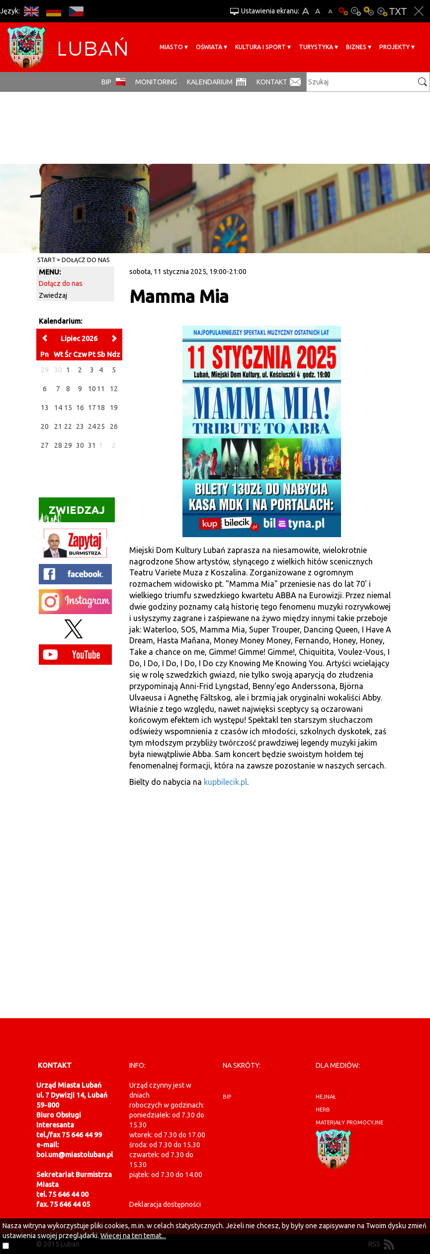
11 (101, 389)
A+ (305, 11)
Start (46, 260)
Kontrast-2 (381, 11)
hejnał (326, 1097)
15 (68, 408)
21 (58, 426)
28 (58, 445)
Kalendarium (210, 82)
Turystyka (316, 47)
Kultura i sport (260, 47)
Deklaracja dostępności (165, 1204)
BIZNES (356, 47)
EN (31, 11)
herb (323, 1110)
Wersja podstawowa (343, 11)
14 (58, 408)
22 (68, 426)
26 (114, 426)
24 (92, 426)
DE (53, 11)
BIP (106, 82)
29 (68, 445)
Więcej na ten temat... (133, 1236)
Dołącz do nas (85, 260)
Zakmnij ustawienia (419, 11)
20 (45, 426)
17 (92, 408)
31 (92, 445)
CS (76, 11)
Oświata (209, 47)
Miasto (171, 47)
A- (330, 11)
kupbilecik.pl (225, 781)
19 (114, 408)
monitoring (156, 82)
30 (80, 445)
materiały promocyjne (349, 1122)
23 (80, 426)
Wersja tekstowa (398, 11)
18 (101, 408)
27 (45, 445)
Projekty (394, 47)
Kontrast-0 (355, 11)
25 (101, 426)
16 (80, 408)
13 (45, 408)
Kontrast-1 (368, 11)
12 (114, 389)
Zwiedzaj (53, 295)
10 (92, 389)
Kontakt (272, 82)
